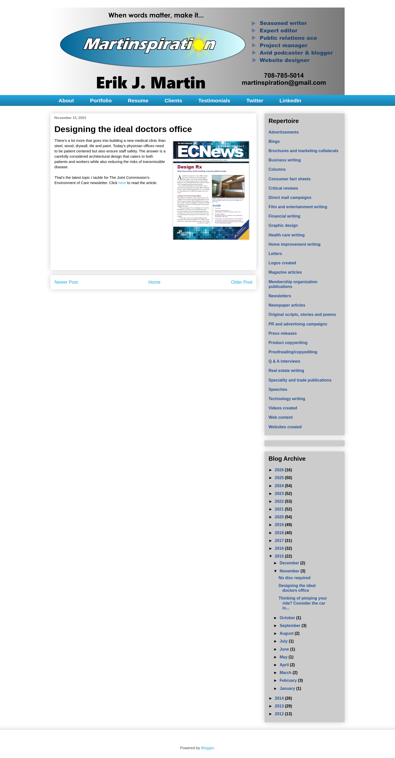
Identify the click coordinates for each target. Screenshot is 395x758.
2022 (280, 501)
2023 (280, 493)
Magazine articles (285, 272)
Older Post (241, 282)
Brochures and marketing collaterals (303, 151)
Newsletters (280, 296)
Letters (275, 253)
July (284, 641)
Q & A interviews (284, 361)
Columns (277, 169)
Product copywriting (288, 343)
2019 (280, 525)
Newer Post (66, 282)
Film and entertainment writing (298, 207)
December (290, 563)
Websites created (285, 427)
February (289, 680)
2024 (280, 486)
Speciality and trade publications (300, 380)
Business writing (285, 160)
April (285, 665)
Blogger (207, 748)
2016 (280, 548)
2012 (280, 714)
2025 (280, 478)
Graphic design (283, 225)
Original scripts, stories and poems (302, 314)
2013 (280, 706)
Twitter (254, 100)
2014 (280, 698)
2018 (280, 533)
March (286, 672)
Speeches (278, 389)
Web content (281, 417)
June (285, 649)
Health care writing (287, 235)
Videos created (283, 408)
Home (154, 282)
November (290, 571)
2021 (280, 509)
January (288, 688)
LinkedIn (290, 100)
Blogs (274, 141)
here (122, 183)
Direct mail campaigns (290, 197)
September (291, 625)
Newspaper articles (287, 305)
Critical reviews (283, 188)
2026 (280, 470)
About (66, 100)
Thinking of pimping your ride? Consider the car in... (303, 603)
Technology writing (287, 399)
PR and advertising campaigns (298, 324)
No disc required (294, 578)
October (288, 618)
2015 (280, 556)
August (287, 633)
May (284, 657)
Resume (138, 100)
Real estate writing (286, 370)
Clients (173, 100)
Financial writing (284, 216)
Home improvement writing (294, 244)
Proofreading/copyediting (293, 352)
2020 (280, 517)
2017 (280, 540)
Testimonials (214, 100)
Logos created (282, 263)
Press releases (283, 333)
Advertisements (284, 132)
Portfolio (101, 100)
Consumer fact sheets (290, 179)
